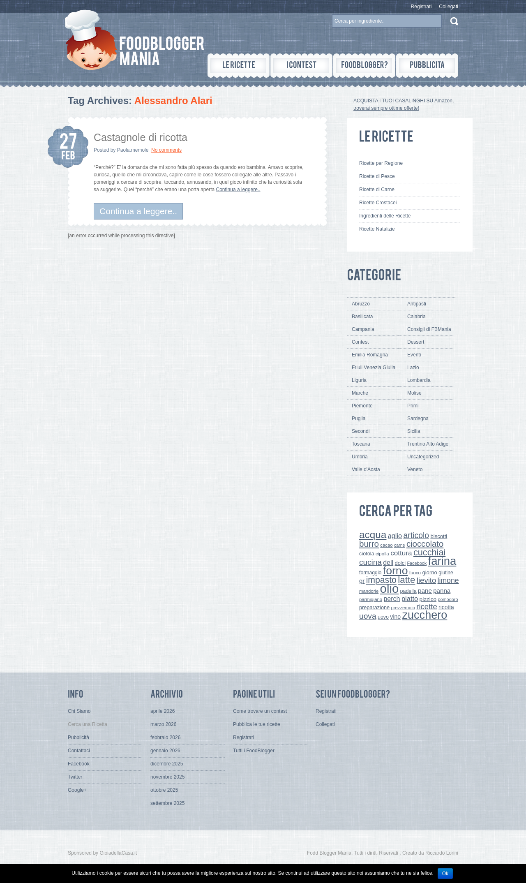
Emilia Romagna (370, 355)
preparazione (374, 607)
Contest (360, 342)
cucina (370, 562)
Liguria (359, 380)
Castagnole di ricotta (140, 137)
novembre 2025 (167, 777)
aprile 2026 (162, 711)
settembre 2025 (167, 803)
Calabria (416, 316)
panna (441, 590)
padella (408, 591)
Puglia (358, 418)
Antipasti (416, 304)
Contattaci (79, 751)
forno (395, 570)
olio (389, 588)
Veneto (414, 469)
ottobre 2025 (164, 790)
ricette (426, 606)
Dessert (415, 342)
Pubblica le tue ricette (256, 724)
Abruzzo (361, 304)
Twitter (75, 777)
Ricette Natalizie (377, 229)
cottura (401, 553)
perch (391, 598)
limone (448, 580)
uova (367, 616)
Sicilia (413, 431)
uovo (383, 617)
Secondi (360, 431)
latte (406, 580)
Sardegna (418, 418)
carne (399, 545)
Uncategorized (423, 457)
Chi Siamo (79, 711)
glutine (445, 573)
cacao (386, 545)
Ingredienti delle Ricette (385, 216)
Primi (412, 406)
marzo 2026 (163, 724)
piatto (409, 598)
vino (395, 616)
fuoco (415, 572)
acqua (372, 534)
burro (369, 543)
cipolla (382, 553)
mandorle (368, 591)
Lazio (413, 367)
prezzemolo (403, 607)
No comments (166, 150)
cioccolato (424, 543)
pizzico (428, 599)
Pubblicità (78, 737)
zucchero (424, 614)
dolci (400, 563)
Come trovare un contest (260, 711)
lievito (426, 580)
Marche (360, 393)
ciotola (366, 554)
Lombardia (419, 380)
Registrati (421, 6)
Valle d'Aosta (366, 469)
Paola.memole (133, 150)
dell (388, 562)
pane (425, 590)
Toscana (361, 444)
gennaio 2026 (165, 751)
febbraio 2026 (165, 737)
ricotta (446, 607)
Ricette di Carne (376, 189)
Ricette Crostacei (378, 203)
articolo (416, 535)
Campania (363, 329)
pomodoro (448, 599)
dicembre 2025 (166, 764)
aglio (395, 535)
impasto (381, 580)
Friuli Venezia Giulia (373, 367)
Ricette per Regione (381, 163)
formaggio (370, 573)
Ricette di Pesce (377, 176)
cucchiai (429, 552)
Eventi (414, 355)
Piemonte (362, 406)
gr (362, 580)
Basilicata (362, 316)
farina (442, 561)
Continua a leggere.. (238, 189)
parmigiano (370, 599)
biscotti (438, 536)
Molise (414, 393)
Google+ (77, 790)
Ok (445, 873)
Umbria (360, 457)
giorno (429, 572)
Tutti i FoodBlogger (254, 751)
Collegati (448, 6)
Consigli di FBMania (429, 329)
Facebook (417, 563)
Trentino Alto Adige (427, 444)
